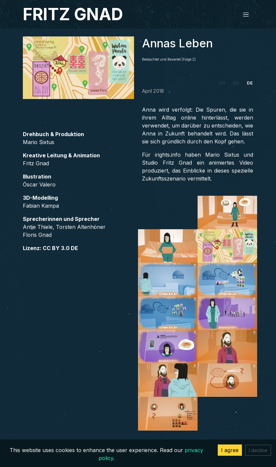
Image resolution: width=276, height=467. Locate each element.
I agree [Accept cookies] (230, 450)
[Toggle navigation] (246, 14)
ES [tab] (236, 82)
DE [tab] (250, 82)
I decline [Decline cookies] (258, 450)
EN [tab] (222, 82)
